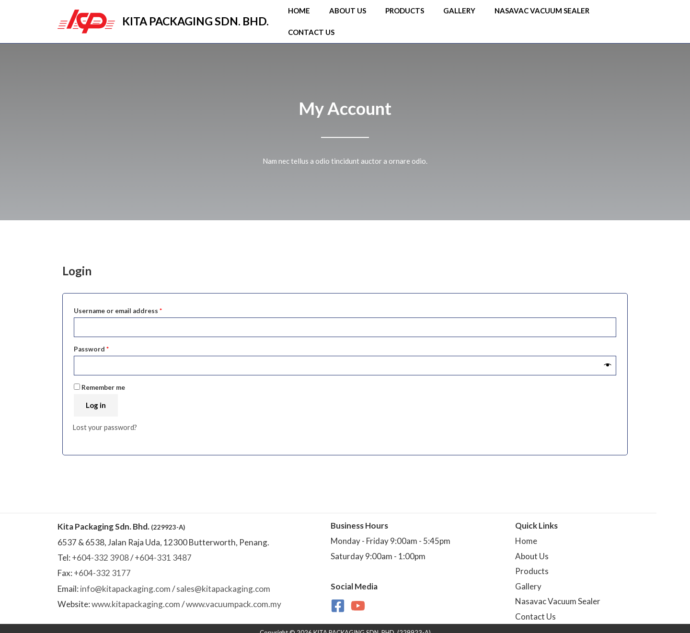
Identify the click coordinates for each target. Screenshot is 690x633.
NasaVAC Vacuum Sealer (521, 16)
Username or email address (132, 300)
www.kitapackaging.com (136, 596)
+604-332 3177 (102, 565)
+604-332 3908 (100, 550)
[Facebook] (338, 598)
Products (399, 16)
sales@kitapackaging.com (223, 581)
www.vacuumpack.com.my (233, 596)
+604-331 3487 (163, 550)
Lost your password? (105, 419)
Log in (96, 397)
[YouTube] (358, 598)
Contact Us (603, 16)
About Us (350, 16)
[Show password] (607, 357)
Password (106, 339)
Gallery (446, 16)
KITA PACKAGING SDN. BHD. (195, 16)
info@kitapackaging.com (125, 581)
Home (309, 16)
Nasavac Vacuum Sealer (557, 593)
